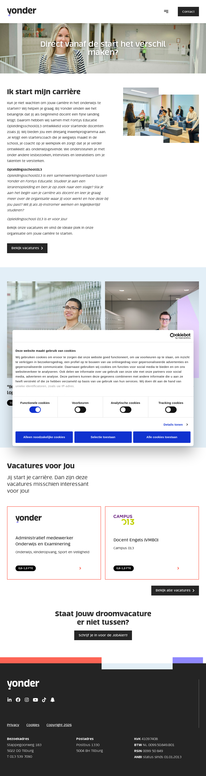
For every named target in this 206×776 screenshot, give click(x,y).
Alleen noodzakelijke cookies (44, 437)
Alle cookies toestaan (161, 437)
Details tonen (173, 424)
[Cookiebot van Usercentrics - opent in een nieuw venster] (173, 336)
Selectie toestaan (103, 437)
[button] (166, 11)
